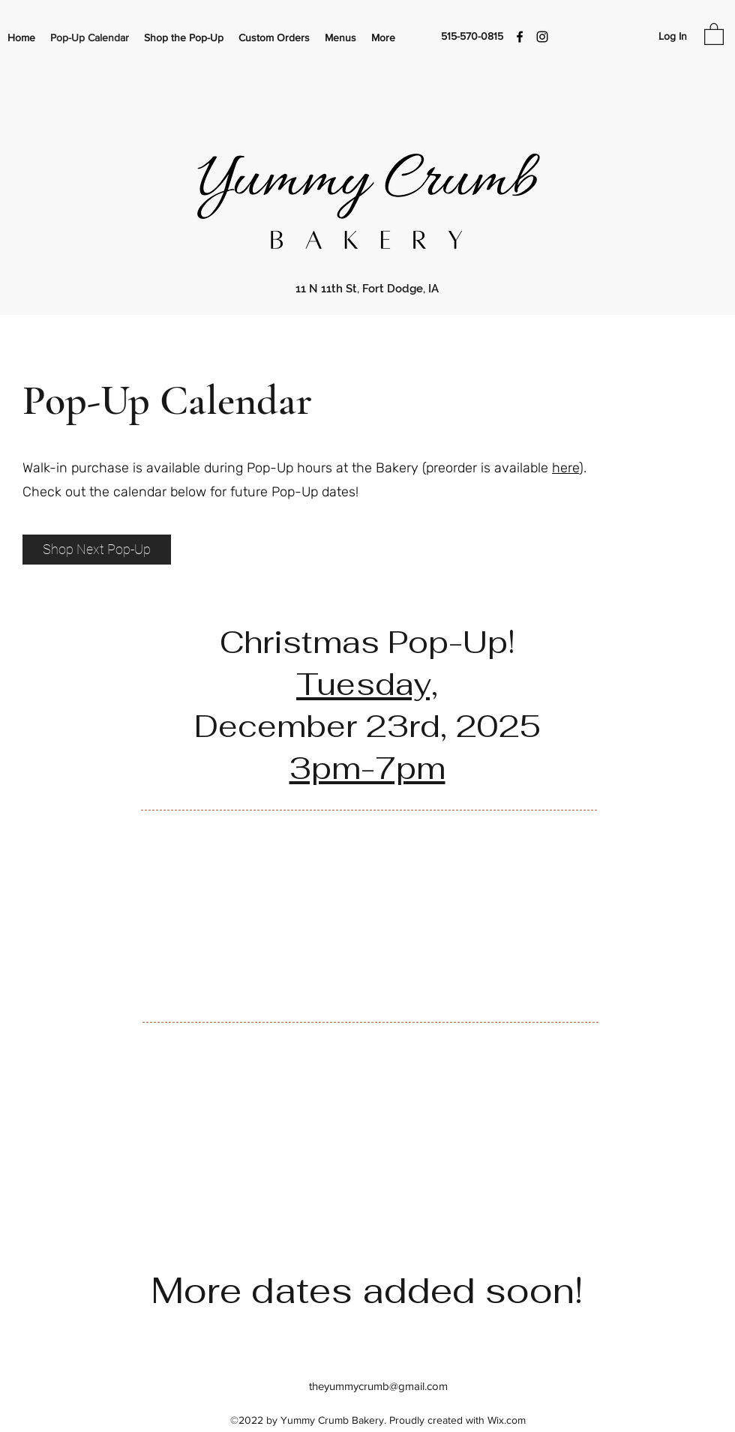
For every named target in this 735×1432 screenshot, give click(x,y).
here (565, 468)
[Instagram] (542, 36)
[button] (714, 33)
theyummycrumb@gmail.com (378, 1386)
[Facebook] (519, 36)
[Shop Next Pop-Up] (96, 550)
